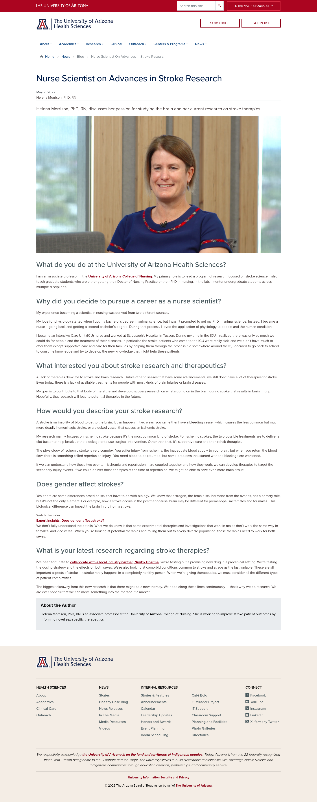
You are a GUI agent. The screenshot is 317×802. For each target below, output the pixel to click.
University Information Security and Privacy (158, 777)
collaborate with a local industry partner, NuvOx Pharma (114, 562)
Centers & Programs (169, 44)
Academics (67, 44)
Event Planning (152, 728)
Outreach (136, 44)
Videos (104, 728)
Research (93, 44)
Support (261, 23)
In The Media (109, 715)
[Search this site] (196, 6)
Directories (200, 735)
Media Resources (112, 722)
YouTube (257, 702)
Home (49, 56)
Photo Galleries (204, 728)
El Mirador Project (205, 702)
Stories (104, 695)
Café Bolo (199, 695)
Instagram (258, 708)
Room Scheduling (154, 735)
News (199, 44)
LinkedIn (257, 715)
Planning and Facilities (209, 722)
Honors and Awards (156, 722)
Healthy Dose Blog (113, 702)
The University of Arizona (194, 785)
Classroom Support (206, 715)
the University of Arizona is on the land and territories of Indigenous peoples (142, 754)
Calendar (148, 708)
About (44, 44)
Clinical (116, 44)
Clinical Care (46, 708)
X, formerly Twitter (264, 722)
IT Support (200, 708)
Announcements (153, 702)
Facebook (258, 695)
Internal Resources (252, 6)
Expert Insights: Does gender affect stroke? (70, 520)
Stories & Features (155, 695)
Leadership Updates (156, 715)
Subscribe (220, 23)
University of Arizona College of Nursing (120, 276)
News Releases (111, 708)
